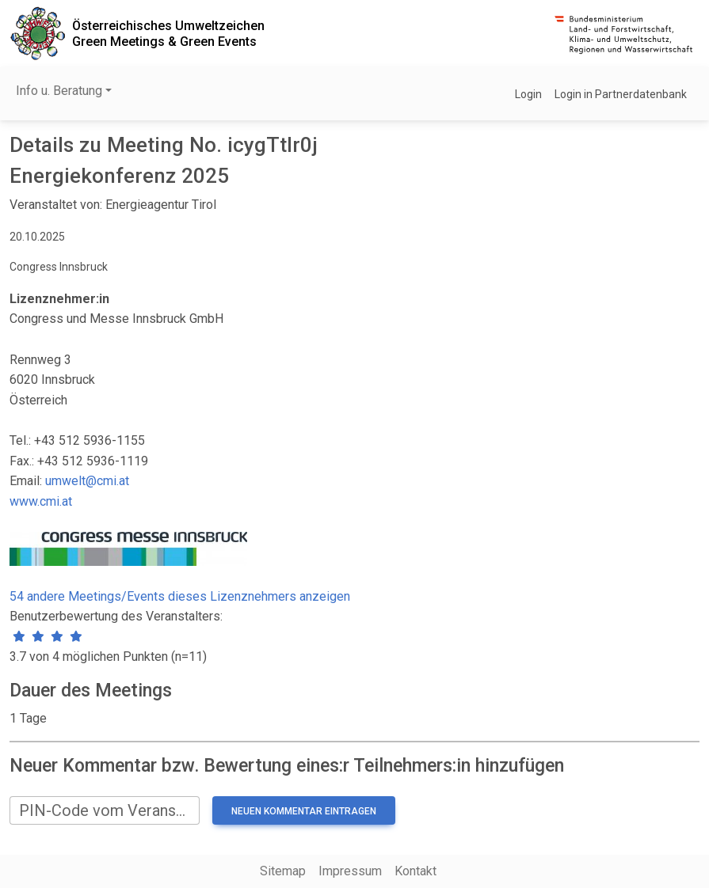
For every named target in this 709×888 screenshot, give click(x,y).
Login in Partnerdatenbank (621, 94)
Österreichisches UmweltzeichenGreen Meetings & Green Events (168, 33)
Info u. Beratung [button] (59, 90)
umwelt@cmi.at (87, 480)
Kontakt (415, 871)
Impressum (350, 871)
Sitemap (283, 871)
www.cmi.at (41, 501)
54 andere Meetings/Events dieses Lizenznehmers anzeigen (180, 596)
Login (528, 94)
